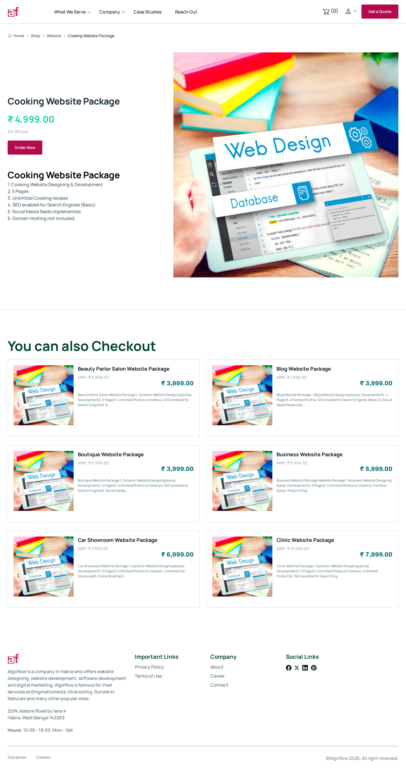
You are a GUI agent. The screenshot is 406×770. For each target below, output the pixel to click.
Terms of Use (148, 676)
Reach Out (186, 12)
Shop (35, 35)
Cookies (43, 757)
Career (217, 676)
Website (54, 35)
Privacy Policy (149, 667)
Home (16, 35)
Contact (219, 685)
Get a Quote (380, 11)
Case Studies (148, 12)
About (217, 667)
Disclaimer (17, 757)
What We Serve (70, 12)
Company (109, 12)
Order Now (25, 147)
